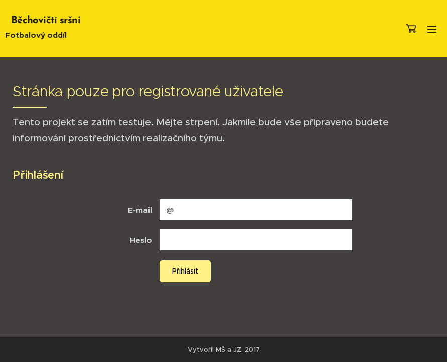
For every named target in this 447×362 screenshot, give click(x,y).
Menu (431, 29)
